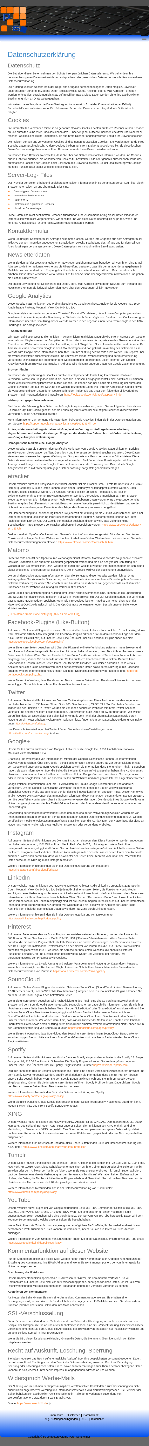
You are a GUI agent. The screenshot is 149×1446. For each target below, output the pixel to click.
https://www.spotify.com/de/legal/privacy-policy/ (36, 1096)
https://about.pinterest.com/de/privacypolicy (79, 971)
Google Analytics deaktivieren (39, 413)
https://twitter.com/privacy (30, 723)
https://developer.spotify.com (110, 1065)
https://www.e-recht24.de (32, 1403)
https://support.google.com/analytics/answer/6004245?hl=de (59, 423)
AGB (85, 1419)
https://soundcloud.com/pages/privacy (91, 1027)
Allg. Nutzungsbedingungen (61, 1419)
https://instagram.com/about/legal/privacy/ (33, 869)
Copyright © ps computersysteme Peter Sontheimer (59, 1436)
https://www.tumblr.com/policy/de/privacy (32, 1191)
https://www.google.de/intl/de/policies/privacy (35, 1242)
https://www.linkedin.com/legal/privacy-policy (34, 918)
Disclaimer (73, 1415)
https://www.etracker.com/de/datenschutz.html (85, 542)
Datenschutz (90, 1415)
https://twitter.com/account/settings (28, 733)
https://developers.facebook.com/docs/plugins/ (36, 641)
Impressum (56, 1415)
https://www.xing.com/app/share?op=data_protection (54, 1146)
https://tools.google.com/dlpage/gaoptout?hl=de (93, 394)
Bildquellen (98, 1419)
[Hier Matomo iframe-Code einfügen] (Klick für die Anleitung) (44, 614)
